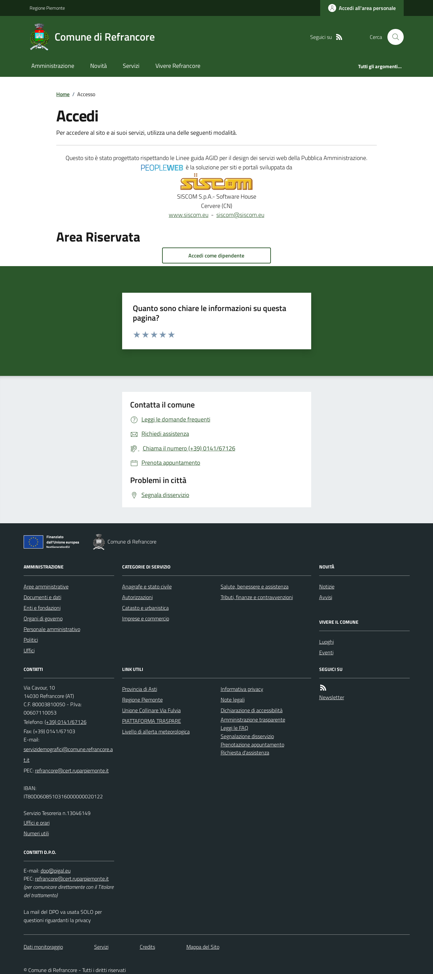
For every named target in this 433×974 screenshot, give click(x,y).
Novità (98, 65)
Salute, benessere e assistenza (255, 586)
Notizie (326, 586)
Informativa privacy (242, 689)
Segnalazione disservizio (247, 736)
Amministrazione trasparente (253, 720)
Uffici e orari (37, 823)
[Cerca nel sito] (392, 37)
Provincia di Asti (139, 689)
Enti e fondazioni (42, 608)
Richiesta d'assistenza (245, 752)
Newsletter (331, 697)
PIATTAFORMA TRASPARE (151, 721)
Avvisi (325, 597)
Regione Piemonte (47, 7)
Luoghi (326, 642)
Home (63, 94)
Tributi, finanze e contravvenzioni (257, 597)
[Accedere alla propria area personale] (362, 8)
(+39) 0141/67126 (66, 722)
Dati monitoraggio (43, 947)
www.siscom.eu (188, 214)
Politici (31, 640)
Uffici (29, 650)
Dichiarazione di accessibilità (252, 710)
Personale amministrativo (52, 629)
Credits (147, 947)
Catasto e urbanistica (145, 608)
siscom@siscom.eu (240, 214)
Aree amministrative (46, 586)
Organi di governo (43, 618)
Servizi (131, 65)
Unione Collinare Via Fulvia (151, 710)
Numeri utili (36, 833)
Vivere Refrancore (177, 65)
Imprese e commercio (145, 618)
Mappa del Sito (202, 947)
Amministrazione (52, 65)
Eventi (326, 652)
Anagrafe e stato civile (147, 586)
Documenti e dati (42, 597)
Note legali (233, 700)
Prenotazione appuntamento (252, 744)
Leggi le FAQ (234, 728)
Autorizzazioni (137, 597)
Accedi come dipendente (216, 255)
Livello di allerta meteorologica (156, 731)
